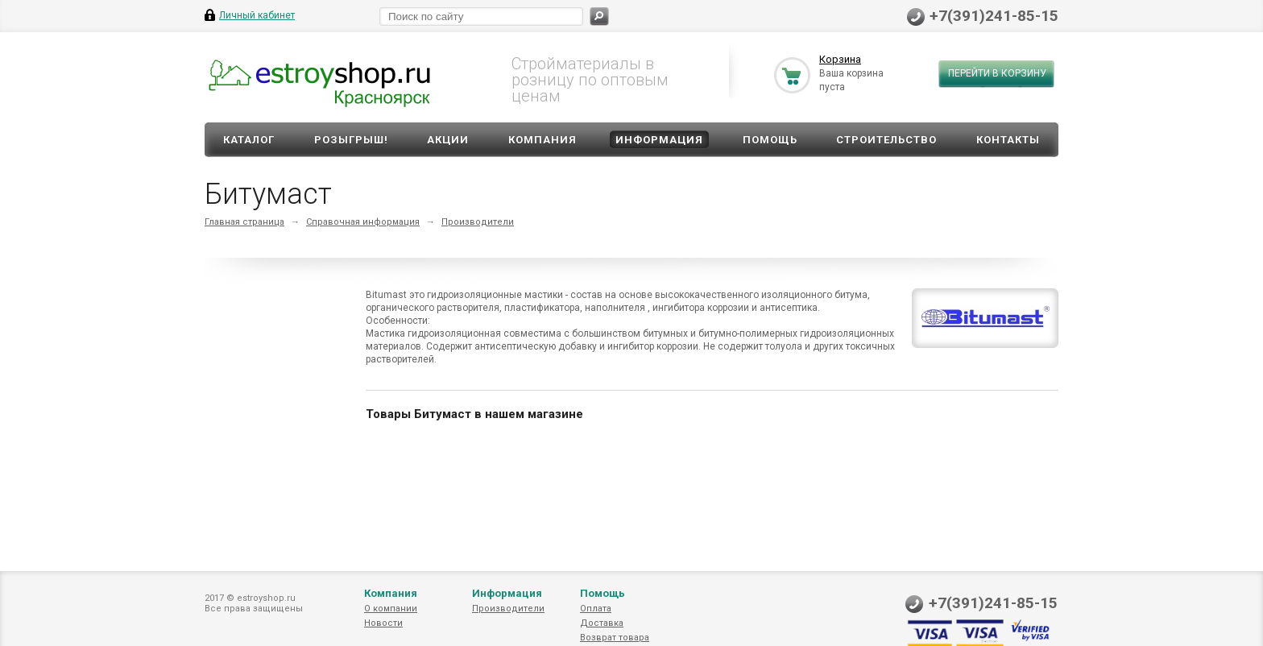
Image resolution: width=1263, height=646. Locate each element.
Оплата (595, 608)
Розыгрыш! (351, 140)
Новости (383, 623)
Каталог (249, 140)
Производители (477, 222)
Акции (448, 140)
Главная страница (244, 222)
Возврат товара (614, 637)
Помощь (770, 140)
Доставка (601, 623)
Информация (659, 140)
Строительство (886, 140)
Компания (542, 140)
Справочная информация (363, 222)
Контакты (1008, 140)
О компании (390, 608)
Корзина (840, 59)
